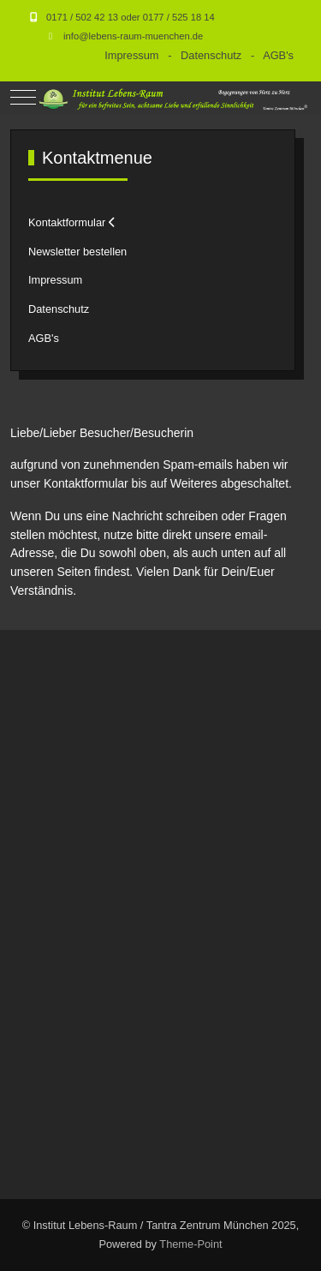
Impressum (131, 55)
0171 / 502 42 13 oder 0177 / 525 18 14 (130, 17)
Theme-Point (190, 1244)
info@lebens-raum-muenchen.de (133, 36)
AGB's (278, 55)
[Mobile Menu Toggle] (23, 98)
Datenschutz (211, 55)
